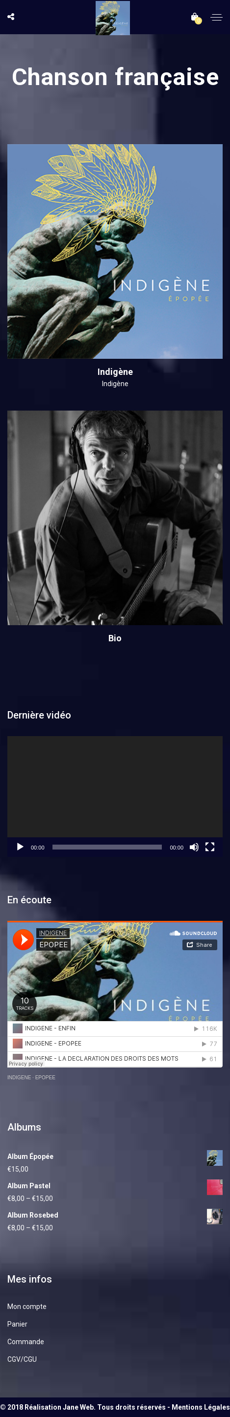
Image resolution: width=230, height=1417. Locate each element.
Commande (25, 1342)
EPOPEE (45, 1077)
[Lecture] (20, 847)
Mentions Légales (201, 1407)
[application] (115, 796)
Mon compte (27, 1306)
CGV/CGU (22, 1359)
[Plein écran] (210, 847)
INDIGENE (19, 1077)
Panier (17, 1324)
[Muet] (194, 847)
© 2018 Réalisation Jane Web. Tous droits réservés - (86, 1407)
